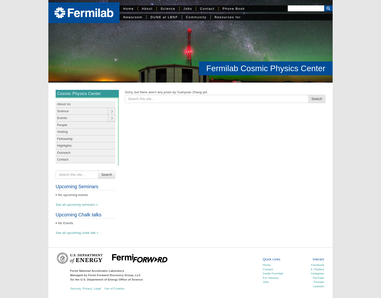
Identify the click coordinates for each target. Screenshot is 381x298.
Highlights (64, 145)
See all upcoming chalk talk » (77, 233)
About (147, 8)
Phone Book (234, 8)
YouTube (318, 277)
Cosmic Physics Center (79, 93)
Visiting (62, 132)
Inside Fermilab (273, 273)
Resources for (228, 17)
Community (196, 17)
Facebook (317, 264)
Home (128, 8)
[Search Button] (328, 8)
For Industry (271, 277)
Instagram (317, 273)
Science (168, 8)
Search (106, 175)
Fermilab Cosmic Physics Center (265, 68)
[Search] (306, 8)
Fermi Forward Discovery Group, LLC (114, 275)
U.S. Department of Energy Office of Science (111, 279)
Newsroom (133, 17)
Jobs (187, 8)
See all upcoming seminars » (77, 204)
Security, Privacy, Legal (85, 288)
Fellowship (65, 139)
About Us (64, 104)
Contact (207, 8)
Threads (318, 281)
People (62, 125)
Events (62, 118)
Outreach (64, 152)
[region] (190, 41)
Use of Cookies (114, 288)
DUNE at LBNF (164, 17)
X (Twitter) (317, 269)
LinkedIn (318, 286)
